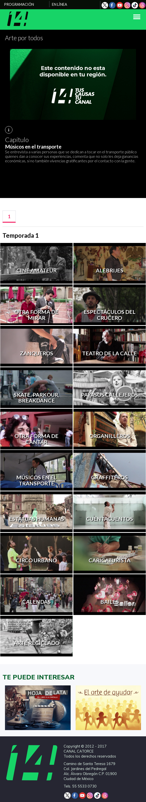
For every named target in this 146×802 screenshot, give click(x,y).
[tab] (9, 216)
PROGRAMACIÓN (19, 4)
